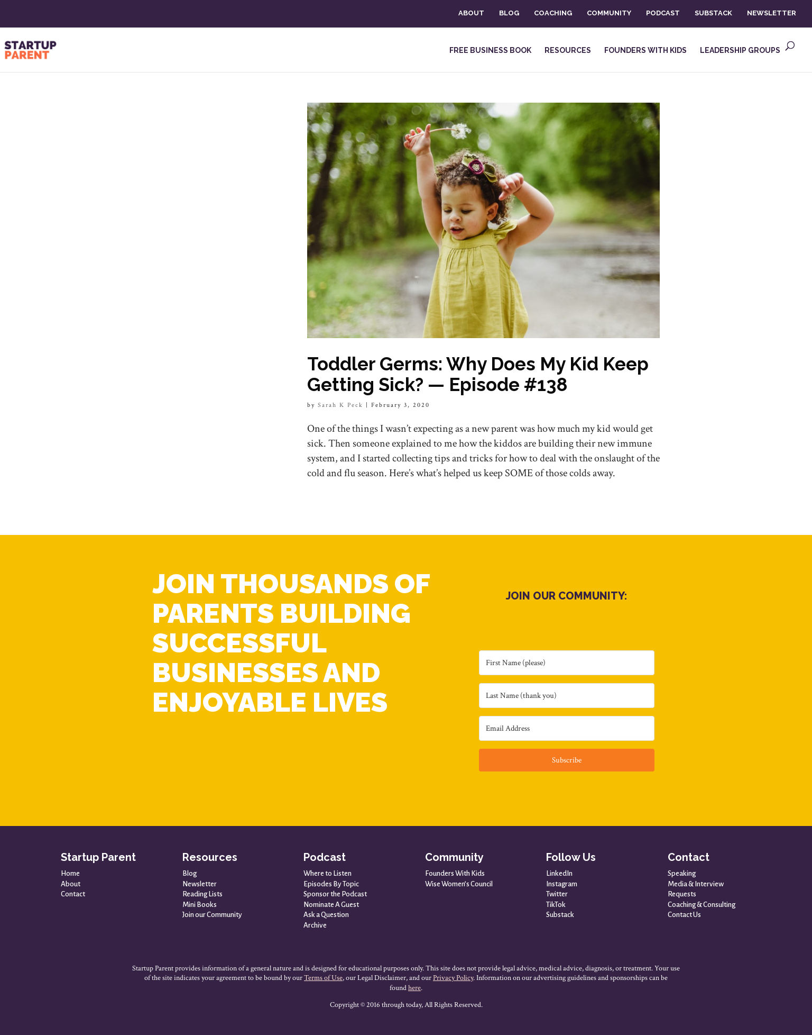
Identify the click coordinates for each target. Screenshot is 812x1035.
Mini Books (199, 905)
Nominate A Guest (331, 905)
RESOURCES (568, 51)
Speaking (682, 873)
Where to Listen (327, 873)
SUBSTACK (713, 13)
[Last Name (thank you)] (566, 695)
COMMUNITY (609, 13)
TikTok (556, 905)
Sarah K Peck (340, 405)
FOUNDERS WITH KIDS (645, 51)
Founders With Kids (455, 873)
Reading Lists (202, 894)
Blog (189, 873)
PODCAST (663, 13)
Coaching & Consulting (701, 905)
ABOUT (471, 13)
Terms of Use (323, 978)
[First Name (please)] (566, 662)
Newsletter (199, 884)
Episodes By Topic (331, 884)
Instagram (561, 884)
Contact (73, 894)
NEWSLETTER (771, 13)
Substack (560, 915)
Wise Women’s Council (459, 884)
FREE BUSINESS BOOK (490, 51)
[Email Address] (566, 728)
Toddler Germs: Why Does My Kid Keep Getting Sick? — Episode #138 (478, 374)
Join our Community (212, 915)
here (414, 988)
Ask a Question (326, 915)
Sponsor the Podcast (335, 894)
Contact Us (684, 915)
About (70, 884)
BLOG (509, 13)
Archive (315, 925)
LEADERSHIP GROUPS (740, 51)
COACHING (553, 13)
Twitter (557, 894)
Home (70, 873)
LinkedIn (559, 873)
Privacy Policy (453, 978)
